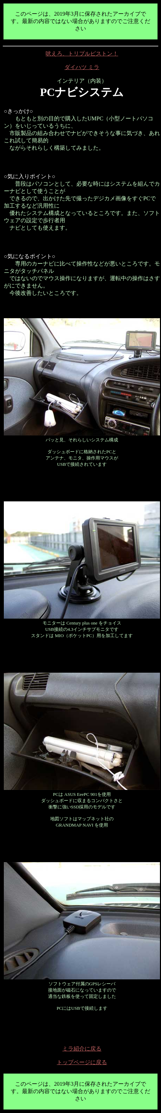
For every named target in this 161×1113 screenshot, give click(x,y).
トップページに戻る (82, 1062)
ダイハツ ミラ (81, 67)
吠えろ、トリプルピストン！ (82, 54)
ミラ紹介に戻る (81, 1049)
